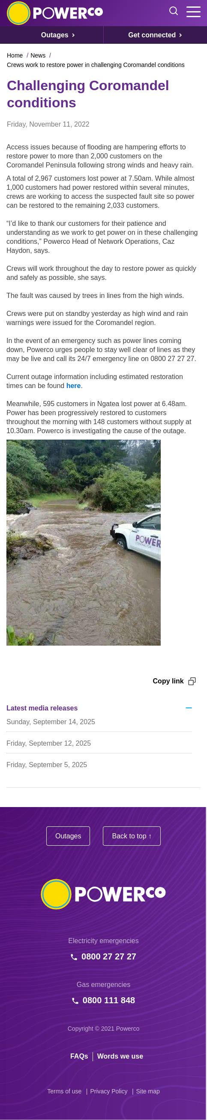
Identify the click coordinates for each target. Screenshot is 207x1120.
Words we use (120, 1056)
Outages (68, 836)
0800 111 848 (109, 1000)
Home (15, 55)
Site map (148, 1091)
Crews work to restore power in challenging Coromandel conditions (96, 64)
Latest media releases (42, 708)
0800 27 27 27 (108, 956)
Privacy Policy (108, 1091)
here (73, 385)
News (37, 55)
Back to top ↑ (132, 836)
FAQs (79, 1056)
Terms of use (64, 1091)
